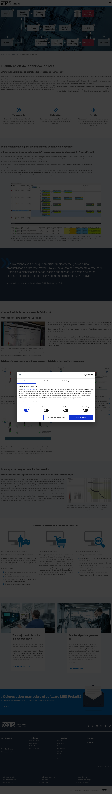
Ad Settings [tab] (65, 381)
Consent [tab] (26, 381)
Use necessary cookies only (55, 417)
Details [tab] (46, 381)
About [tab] (86, 381)
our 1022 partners (30, 389)
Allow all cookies (81, 417)
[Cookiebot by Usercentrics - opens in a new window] (85, 375)
